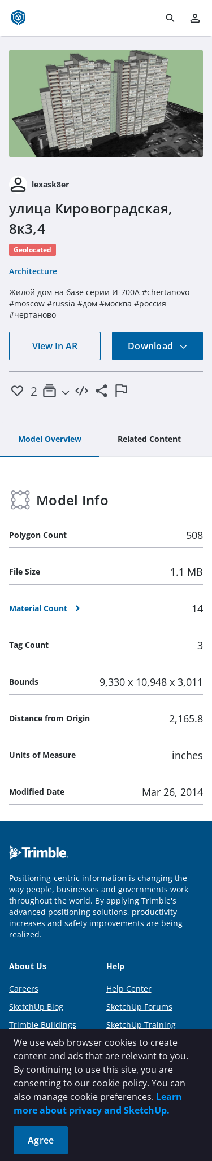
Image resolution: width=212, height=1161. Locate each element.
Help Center (129, 988)
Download (158, 346)
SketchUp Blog (36, 1006)
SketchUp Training (141, 1024)
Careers (23, 988)
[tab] (49, 439)
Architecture (33, 271)
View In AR (54, 346)
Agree (41, 1140)
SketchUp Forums (139, 1006)
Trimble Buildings (42, 1024)
